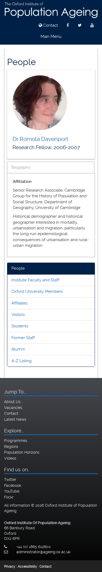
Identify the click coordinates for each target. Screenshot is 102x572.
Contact (48, 25)
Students (19, 326)
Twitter (10, 479)
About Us (12, 401)
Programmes (15, 440)
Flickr (9, 497)
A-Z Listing (21, 360)
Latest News (15, 419)
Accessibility (27, 566)
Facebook (12, 485)
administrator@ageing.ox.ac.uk (43, 552)
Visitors (18, 314)
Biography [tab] (20, 167)
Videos (10, 458)
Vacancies (13, 407)
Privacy (9, 566)
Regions (11, 446)
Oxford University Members (37, 291)
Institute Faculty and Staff (35, 280)
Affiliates (19, 303)
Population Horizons (21, 452)
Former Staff (23, 337)
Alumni (18, 349)
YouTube (11, 491)
